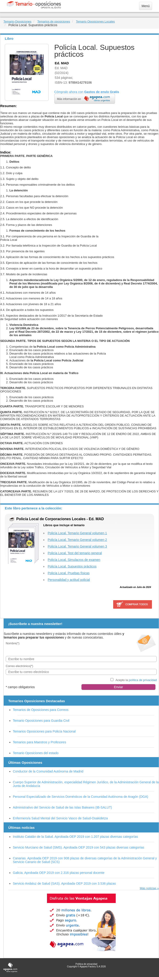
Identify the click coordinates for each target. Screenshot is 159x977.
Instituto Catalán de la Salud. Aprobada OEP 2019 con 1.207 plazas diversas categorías (75, 836)
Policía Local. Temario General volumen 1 (77, 533)
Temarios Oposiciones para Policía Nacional (44, 731)
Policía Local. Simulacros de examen (74, 560)
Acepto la (136, 680)
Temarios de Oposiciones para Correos (41, 710)
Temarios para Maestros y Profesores (39, 742)
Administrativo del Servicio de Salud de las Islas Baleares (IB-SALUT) (62, 807)
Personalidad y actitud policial (69, 580)
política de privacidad (143, 680)
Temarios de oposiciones (53, 21)
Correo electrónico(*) (19, 666)
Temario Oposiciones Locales (95, 21)
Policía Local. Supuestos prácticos (72, 566)
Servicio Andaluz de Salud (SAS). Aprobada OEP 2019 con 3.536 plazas (64, 883)
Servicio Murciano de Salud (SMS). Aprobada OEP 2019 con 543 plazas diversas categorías (78, 847)
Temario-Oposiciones (17, 21)
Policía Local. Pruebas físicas (69, 573)
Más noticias (148, 888)
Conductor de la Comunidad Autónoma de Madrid (48, 771)
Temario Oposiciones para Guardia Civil (41, 720)
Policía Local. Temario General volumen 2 (77, 540)
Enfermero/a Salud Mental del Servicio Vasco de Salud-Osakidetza (60, 818)
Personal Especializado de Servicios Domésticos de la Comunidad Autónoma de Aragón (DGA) (80, 796)
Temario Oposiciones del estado (35, 753)
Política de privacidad (86, 964)
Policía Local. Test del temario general (75, 553)
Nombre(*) (12, 643)
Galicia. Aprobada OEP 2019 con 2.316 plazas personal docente (58, 873)
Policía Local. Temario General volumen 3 (77, 546)
